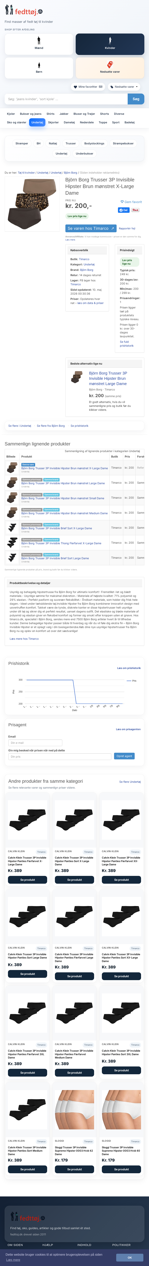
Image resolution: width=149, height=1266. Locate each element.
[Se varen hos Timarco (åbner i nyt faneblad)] (32, 203)
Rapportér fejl (127, 228)
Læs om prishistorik (129, 668)
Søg (136, 99)
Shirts (51, 113)
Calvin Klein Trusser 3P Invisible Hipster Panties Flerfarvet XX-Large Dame (121, 861)
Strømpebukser (123, 143)
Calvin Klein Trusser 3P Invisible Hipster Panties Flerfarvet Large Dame (74, 958)
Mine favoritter (88, 87)
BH (38, 143)
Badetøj (130, 122)
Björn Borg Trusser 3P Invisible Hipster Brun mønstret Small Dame (62, 498)
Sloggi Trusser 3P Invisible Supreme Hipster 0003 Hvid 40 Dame (121, 1151)
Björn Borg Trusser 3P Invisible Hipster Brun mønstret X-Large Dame (64, 468)
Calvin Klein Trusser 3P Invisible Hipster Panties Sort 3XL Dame (121, 1052)
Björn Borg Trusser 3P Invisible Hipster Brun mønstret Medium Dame (64, 513)
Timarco (84, 259)
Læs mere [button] (13, 1260)
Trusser (71, 143)
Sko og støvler (16, 122)
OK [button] (130, 1257)
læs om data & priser (90, 303)
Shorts (104, 113)
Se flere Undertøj (130, 781)
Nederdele (87, 122)
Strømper (22, 143)
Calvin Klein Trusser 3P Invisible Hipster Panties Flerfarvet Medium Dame (74, 1054)
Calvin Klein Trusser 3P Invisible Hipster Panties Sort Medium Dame (27, 1151)
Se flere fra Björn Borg (51, 425)
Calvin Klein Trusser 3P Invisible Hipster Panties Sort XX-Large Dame (121, 958)
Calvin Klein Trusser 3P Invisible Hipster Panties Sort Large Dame (27, 956)
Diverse (119, 113)
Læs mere (70, 240)
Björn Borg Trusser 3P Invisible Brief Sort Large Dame (55, 558)
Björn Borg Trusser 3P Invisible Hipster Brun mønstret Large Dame (108, 378)
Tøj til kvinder (26, 172)
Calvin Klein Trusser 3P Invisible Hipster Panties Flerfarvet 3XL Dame (27, 1054)
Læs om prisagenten (128, 729)
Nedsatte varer (124, 86)
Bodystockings (94, 143)
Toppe (103, 122)
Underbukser (84, 153)
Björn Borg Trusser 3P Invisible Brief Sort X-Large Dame (56, 528)
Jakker (64, 113)
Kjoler (11, 113)
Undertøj (37, 122)
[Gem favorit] (131, 202)
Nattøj (53, 143)
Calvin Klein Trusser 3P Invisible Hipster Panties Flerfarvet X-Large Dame (27, 861)
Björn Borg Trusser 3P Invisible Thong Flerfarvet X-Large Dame (61, 543)
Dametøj (69, 122)
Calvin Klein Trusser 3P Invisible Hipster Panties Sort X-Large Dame (74, 861)
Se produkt (27, 879)
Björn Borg (86, 269)
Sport (116, 122)
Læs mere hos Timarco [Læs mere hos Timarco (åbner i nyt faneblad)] (24, 638)
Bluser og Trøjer (84, 113)
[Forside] (24, 10)
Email (12, 736)
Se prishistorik (79, 425)
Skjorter (53, 122)
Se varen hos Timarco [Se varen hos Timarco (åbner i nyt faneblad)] (89, 228)
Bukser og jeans (31, 113)
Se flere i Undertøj (19, 425)
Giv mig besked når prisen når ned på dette (36, 750)
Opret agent (124, 756)
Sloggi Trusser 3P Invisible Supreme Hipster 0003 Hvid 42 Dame (74, 1151)
